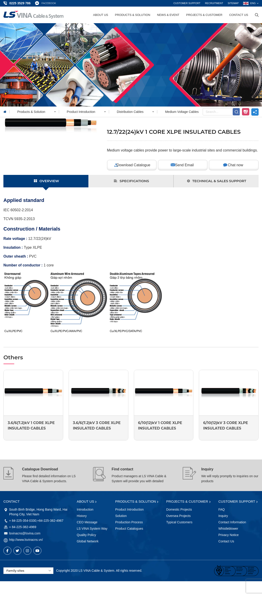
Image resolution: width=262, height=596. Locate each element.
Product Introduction (88, 111)
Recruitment (214, 3)
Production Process (129, 522)
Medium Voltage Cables (182, 111)
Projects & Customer (204, 15)
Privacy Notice (228, 535)
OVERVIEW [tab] (46, 181)
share (255, 112)
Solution (121, 516)
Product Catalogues (129, 528)
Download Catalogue (133, 165)
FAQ (221, 509)
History (82, 516)
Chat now (235, 165)
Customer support (186, 3)
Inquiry (207, 469)
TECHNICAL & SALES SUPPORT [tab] (216, 181)
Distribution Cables (137, 111)
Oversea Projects (178, 516)
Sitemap (233, 3)
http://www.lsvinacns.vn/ (26, 539)
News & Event (168, 15)
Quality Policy (86, 535)
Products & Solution (132, 15)
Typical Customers (179, 522)
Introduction (85, 509)
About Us (100, 15)
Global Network (88, 541)
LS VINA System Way (92, 528)
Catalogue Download (40, 469)
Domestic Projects (179, 509)
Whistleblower (228, 528)
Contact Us (238, 15)
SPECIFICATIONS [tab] (131, 181)
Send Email (184, 165)
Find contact (122, 469)
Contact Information (232, 522)
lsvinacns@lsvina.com (24, 533)
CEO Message (87, 522)
